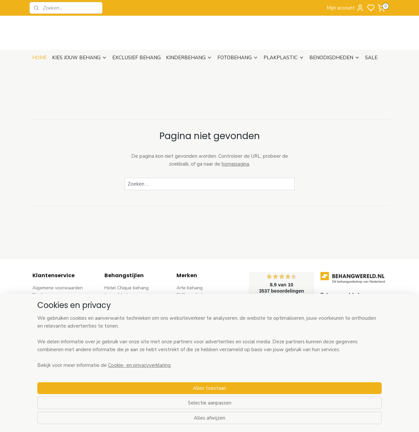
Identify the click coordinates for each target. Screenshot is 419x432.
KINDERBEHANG (189, 57)
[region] (166, 396)
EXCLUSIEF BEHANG (136, 57)
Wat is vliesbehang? (53, 339)
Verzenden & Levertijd (55, 302)
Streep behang (120, 339)
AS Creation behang (197, 310)
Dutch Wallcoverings (198, 317)
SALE (371, 57)
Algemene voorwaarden (57, 288)
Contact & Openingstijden (59, 332)
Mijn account (345, 8)
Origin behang (191, 332)
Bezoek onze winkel (53, 324)
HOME (39, 57)
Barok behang (119, 302)
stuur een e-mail (337, 339)
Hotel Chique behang (126, 288)
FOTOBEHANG (237, 57)
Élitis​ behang (189, 324)
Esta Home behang (196, 339)
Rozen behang (119, 332)
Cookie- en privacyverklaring (131, 420)
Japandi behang (120, 295)
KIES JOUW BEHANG (79, 57)
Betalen (40, 317)
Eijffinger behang (194, 295)
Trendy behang (120, 310)
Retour (39, 310)
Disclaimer (43, 295)
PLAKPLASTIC (284, 57)
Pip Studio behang (123, 324)
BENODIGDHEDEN (334, 57)
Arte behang (189, 288)
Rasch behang (191, 302)
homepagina (235, 164)
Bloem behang (119, 317)
